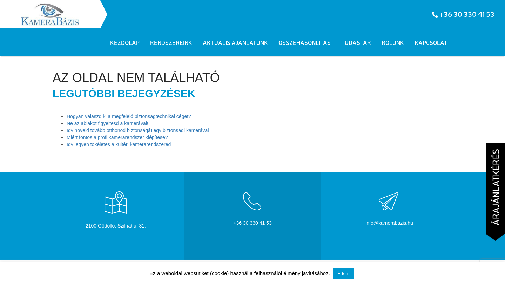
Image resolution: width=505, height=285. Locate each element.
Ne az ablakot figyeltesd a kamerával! (107, 123)
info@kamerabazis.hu (389, 223)
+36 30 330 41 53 (466, 14)
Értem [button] (343, 273)
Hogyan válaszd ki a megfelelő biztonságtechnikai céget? (129, 116)
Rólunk (393, 42)
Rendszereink (171, 42)
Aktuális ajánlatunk (235, 42)
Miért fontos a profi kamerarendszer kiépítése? (117, 137)
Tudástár (356, 42)
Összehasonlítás (304, 42)
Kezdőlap (125, 42)
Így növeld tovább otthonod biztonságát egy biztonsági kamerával (138, 130)
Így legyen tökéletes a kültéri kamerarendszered (119, 144)
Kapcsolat (431, 42)
